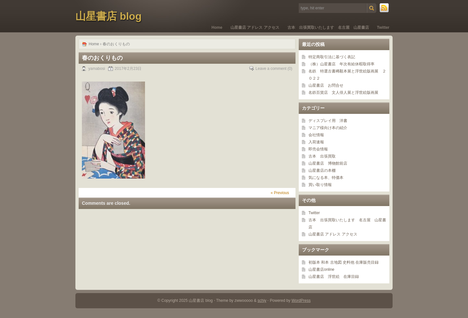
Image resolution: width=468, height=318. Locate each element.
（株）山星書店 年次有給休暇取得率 (341, 64)
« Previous (280, 193)
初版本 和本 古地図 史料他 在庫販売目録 (343, 262)
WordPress (301, 300)
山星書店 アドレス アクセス (254, 27)
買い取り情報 (320, 184)
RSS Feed (384, 8)
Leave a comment (271, 68)
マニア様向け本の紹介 (327, 128)
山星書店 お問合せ (325, 85)
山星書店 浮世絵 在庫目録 (333, 276)
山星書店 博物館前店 (327, 163)
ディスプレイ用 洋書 (327, 120)
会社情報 (316, 135)
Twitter (383, 27)
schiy (262, 300)
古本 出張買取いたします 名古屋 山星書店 (328, 27)
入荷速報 (316, 142)
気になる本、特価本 (325, 177)
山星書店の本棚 (322, 170)
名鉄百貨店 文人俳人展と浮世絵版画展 (343, 92)
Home (217, 27)
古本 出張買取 (322, 156)
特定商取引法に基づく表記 (331, 57)
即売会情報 (318, 149)
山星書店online (321, 269)
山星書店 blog (108, 16)
